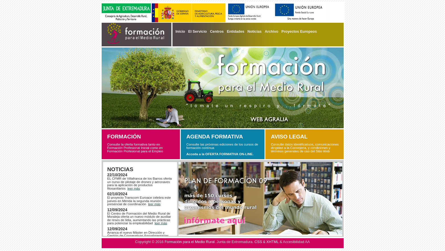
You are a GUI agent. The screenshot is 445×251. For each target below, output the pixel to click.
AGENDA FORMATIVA (214, 137)
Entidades (235, 31)
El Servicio (197, 31)
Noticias (254, 31)
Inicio (180, 31)
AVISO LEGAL (289, 137)
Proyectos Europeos (299, 31)
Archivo (271, 31)
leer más (134, 188)
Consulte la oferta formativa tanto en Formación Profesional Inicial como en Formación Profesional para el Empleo (135, 148)
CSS (258, 242)
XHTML (272, 242)
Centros (216, 31)
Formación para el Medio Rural (190, 242)
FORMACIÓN (124, 137)
